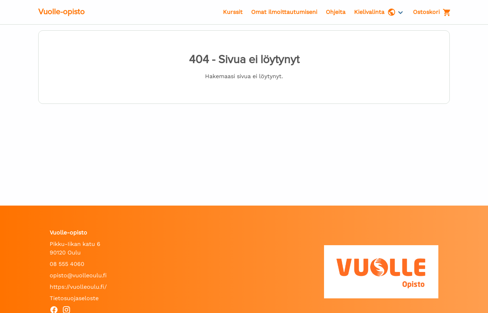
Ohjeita (335, 12)
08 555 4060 (67, 264)
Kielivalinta (375, 12)
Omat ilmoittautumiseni (284, 12)
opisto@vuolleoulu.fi (78, 275)
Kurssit (233, 12)
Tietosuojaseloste (74, 298)
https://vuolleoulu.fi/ (78, 286)
